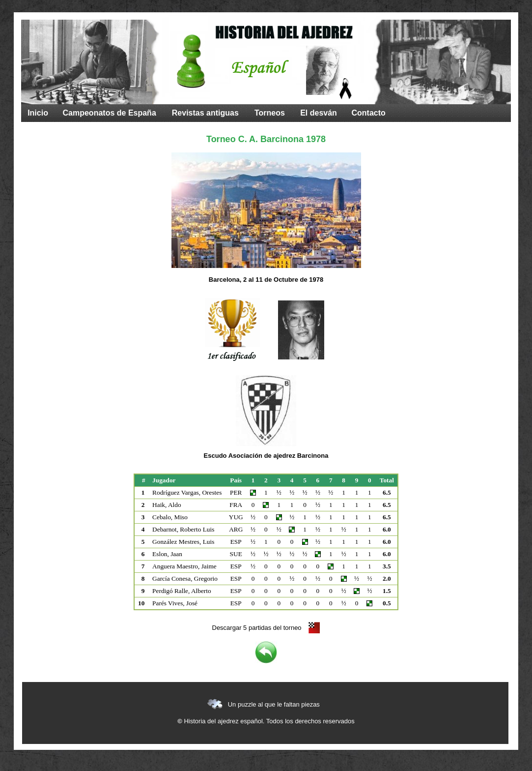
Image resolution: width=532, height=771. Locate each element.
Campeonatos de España (109, 113)
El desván (318, 113)
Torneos (269, 113)
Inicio (38, 113)
